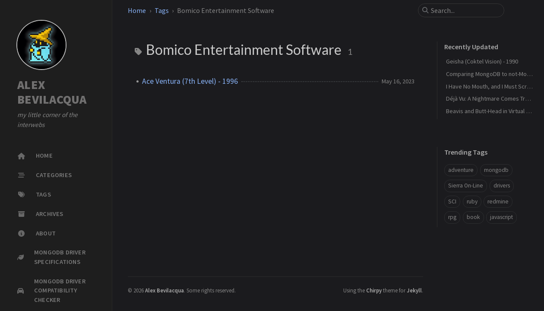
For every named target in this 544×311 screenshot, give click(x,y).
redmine (498, 201)
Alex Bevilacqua (164, 290)
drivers (501, 185)
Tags (162, 10)
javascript (501, 217)
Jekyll (414, 290)
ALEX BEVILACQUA (52, 92)
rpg (452, 217)
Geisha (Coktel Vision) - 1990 (482, 61)
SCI (452, 201)
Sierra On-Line (465, 185)
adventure (461, 170)
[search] (464, 10)
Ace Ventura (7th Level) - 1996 (190, 81)
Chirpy (374, 290)
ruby (472, 201)
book (473, 217)
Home (137, 10)
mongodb (496, 170)
